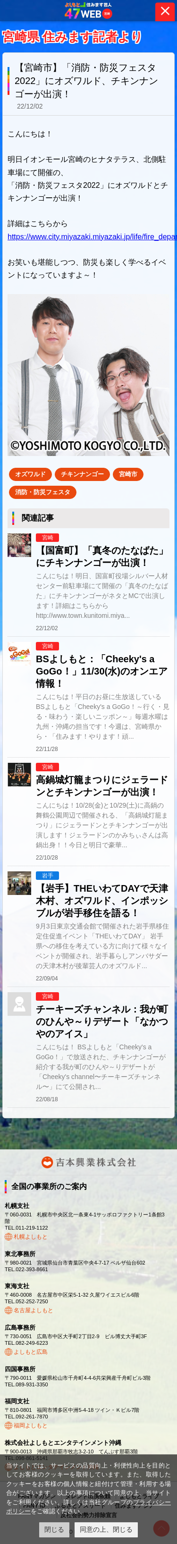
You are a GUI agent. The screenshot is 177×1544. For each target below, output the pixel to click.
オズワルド (30, 474)
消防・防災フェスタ (42, 492)
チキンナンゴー (82, 474)
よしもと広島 (31, 1352)
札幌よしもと (31, 1236)
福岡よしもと (31, 1425)
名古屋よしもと (33, 1310)
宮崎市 (128, 474)
